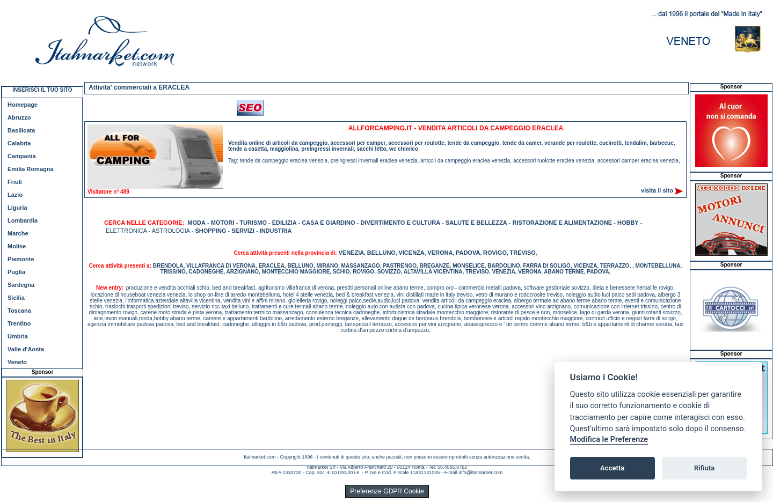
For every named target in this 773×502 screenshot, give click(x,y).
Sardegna (21, 285)
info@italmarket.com (480, 472)
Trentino (19, 323)
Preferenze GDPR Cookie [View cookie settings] (387, 491)
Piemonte (21, 259)
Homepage (23, 104)
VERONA (440, 252)
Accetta (612, 468)
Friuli (15, 182)
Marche (18, 233)
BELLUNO (381, 252)
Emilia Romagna (31, 169)
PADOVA (468, 252)
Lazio (15, 194)
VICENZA (411, 252)
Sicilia (16, 297)
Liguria (17, 207)
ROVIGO (495, 252)
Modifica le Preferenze (609, 439)
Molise (17, 246)
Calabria (19, 143)
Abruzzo (19, 117)
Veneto (17, 362)
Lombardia (23, 220)
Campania (22, 156)
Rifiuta (704, 468)
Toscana (19, 310)
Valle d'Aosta (26, 349)
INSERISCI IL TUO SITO (42, 90)
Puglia (16, 272)
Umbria (18, 336)
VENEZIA (351, 252)
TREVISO (523, 252)
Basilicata (21, 130)
